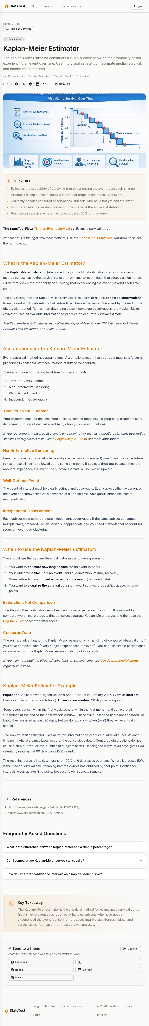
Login (138, 6)
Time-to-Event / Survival (52, 229)
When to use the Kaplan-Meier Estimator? (50, 549)
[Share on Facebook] (17, 84)
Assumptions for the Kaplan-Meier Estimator (52, 348)
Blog (34, 6)
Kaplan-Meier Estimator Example (40, 686)
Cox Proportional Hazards (119, 660)
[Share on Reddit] (31, 84)
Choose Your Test (71, 1006)
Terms (128, 1006)
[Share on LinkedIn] (38, 84)
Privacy (102, 1014)
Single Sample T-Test (70, 439)
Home (7, 23)
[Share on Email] (45, 84)
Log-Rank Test (13, 621)
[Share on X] (24, 84)
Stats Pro (48, 6)
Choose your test (71, 6)
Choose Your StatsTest (96, 238)
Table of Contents (18, 28)
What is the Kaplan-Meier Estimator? (44, 263)
